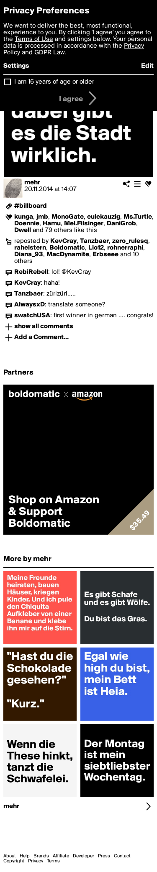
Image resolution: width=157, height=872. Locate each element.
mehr (32, 182)
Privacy (35, 861)
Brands (41, 856)
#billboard (30, 206)
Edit (147, 66)
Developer (83, 856)
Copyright (13, 861)
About (9, 856)
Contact (122, 856)
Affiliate (61, 856)
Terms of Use (34, 39)
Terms (53, 861)
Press (104, 856)
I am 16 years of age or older (54, 82)
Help (25, 856)
